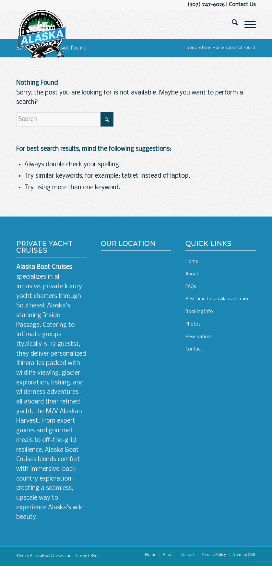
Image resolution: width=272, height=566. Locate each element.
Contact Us (242, 5)
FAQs (190, 286)
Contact (193, 349)
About (191, 274)
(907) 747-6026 (206, 5)
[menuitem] (231, 24)
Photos (192, 324)
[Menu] (247, 24)
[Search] (231, 24)
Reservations (198, 337)
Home (191, 261)
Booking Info (199, 311)
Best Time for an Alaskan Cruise (217, 299)
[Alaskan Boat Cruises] (42, 34)
